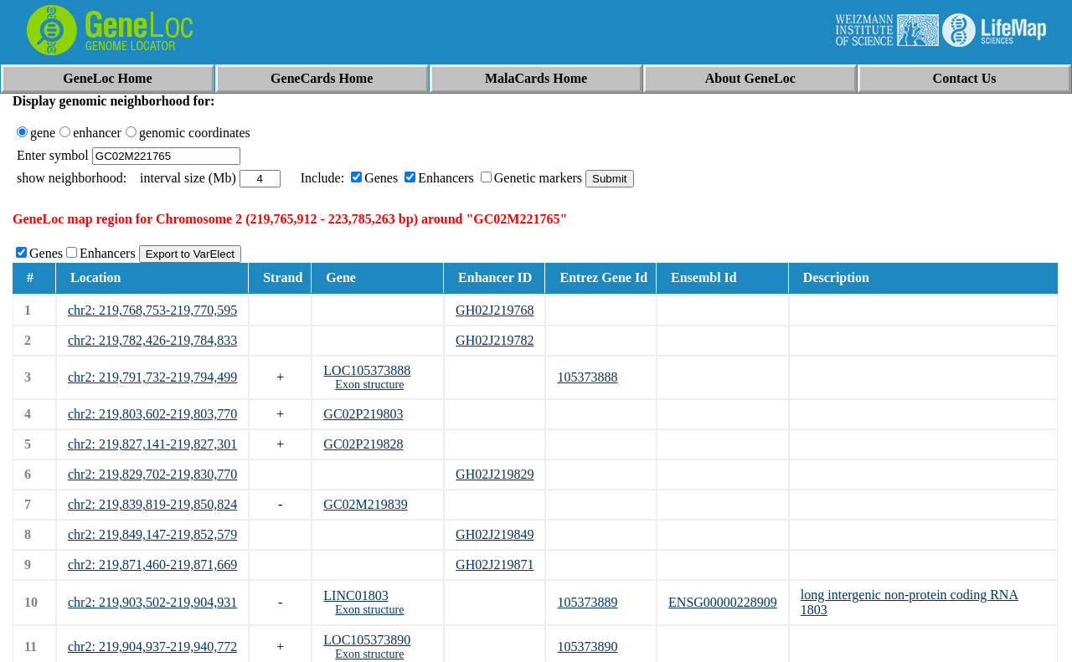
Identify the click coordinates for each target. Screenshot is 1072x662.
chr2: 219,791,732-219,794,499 (152, 377)
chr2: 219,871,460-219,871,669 (152, 564)
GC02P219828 (363, 444)
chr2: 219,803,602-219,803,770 (152, 414)
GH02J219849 (494, 534)
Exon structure (369, 384)
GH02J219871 (494, 564)
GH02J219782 (494, 340)
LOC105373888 (366, 370)
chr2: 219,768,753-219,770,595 (152, 310)
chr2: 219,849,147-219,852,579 (152, 534)
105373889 (587, 602)
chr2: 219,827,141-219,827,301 (152, 444)
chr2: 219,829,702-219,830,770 (152, 474)
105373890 (587, 646)
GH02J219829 (494, 474)
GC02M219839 (365, 504)
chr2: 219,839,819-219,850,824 (152, 504)
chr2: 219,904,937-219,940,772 (152, 646)
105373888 (587, 377)
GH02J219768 (494, 310)
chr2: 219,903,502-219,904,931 (152, 602)
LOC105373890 (366, 640)
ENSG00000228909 (722, 602)
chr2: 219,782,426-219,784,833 (152, 340)
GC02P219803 (363, 414)
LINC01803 (355, 595)
